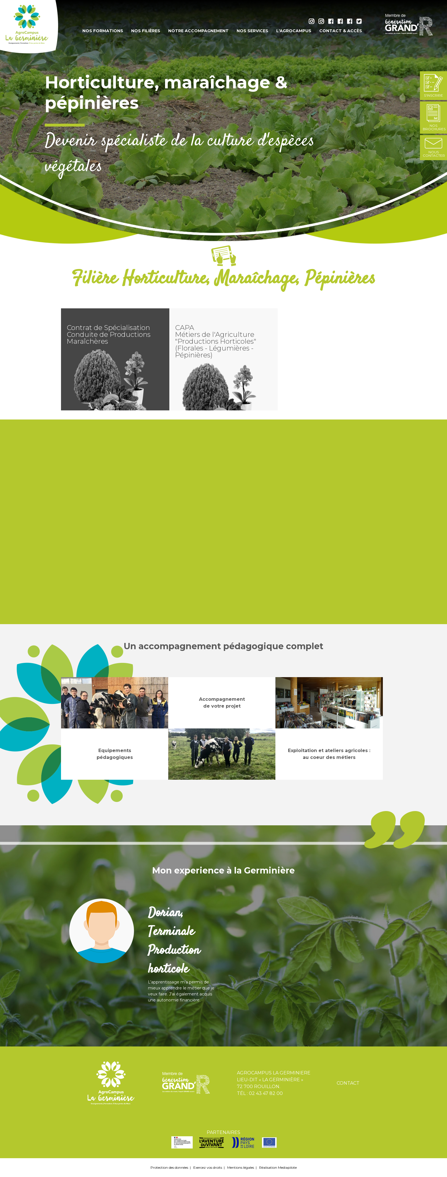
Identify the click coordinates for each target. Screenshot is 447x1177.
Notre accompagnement (198, 30)
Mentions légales (240, 1167)
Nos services (252, 30)
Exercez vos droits (207, 1167)
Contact (348, 1083)
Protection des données (169, 1167)
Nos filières (145, 30)
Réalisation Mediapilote (278, 1167)
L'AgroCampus (293, 30)
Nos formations (102, 30)
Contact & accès (340, 30)
